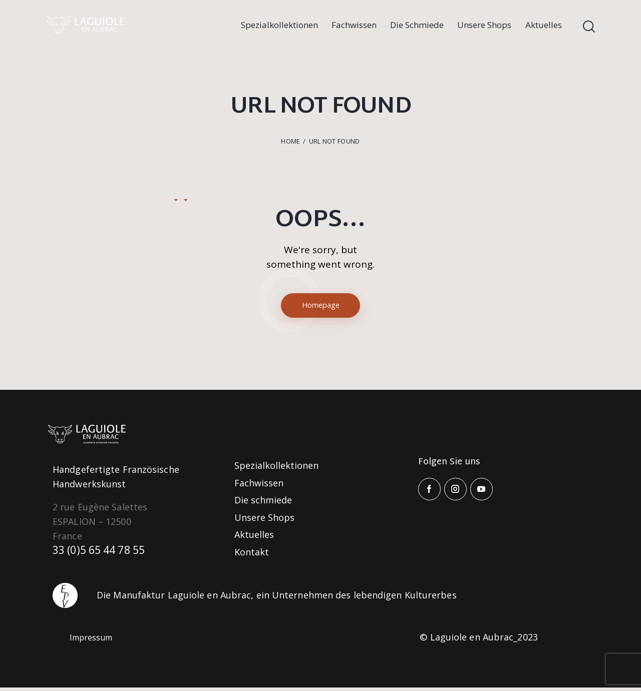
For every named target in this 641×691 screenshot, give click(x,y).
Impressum (94, 640)
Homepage (321, 306)
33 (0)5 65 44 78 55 (103, 554)
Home (290, 141)
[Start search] (589, 27)
